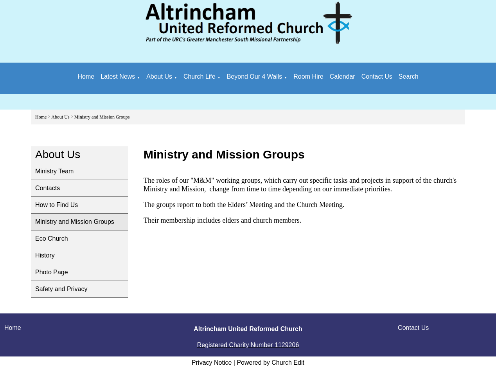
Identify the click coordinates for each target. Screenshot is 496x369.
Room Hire (308, 76)
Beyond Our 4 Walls (254, 76)
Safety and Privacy (61, 289)
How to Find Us (56, 205)
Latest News (118, 76)
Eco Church (51, 238)
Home (85, 76)
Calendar (342, 76)
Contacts (47, 188)
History (45, 255)
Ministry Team (54, 171)
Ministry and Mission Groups (102, 117)
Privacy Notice (212, 362)
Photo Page (51, 272)
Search (409, 76)
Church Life (199, 76)
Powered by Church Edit (270, 362)
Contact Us (376, 76)
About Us (159, 76)
